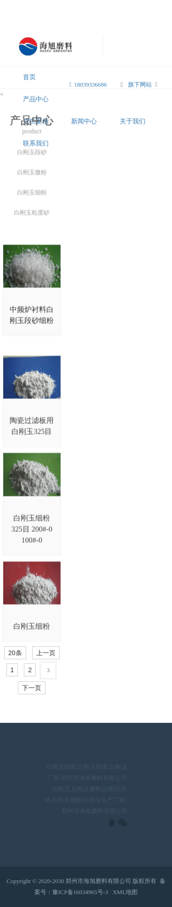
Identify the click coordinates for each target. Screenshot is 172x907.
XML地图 (125, 892)
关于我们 (132, 121)
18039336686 (88, 84)
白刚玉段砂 (31, 153)
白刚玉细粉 (31, 193)
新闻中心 (84, 121)
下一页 (31, 688)
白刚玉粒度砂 (32, 213)
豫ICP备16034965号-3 (80, 892)
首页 (29, 77)
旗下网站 (140, 84)
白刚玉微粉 (31, 173)
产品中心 (36, 99)
